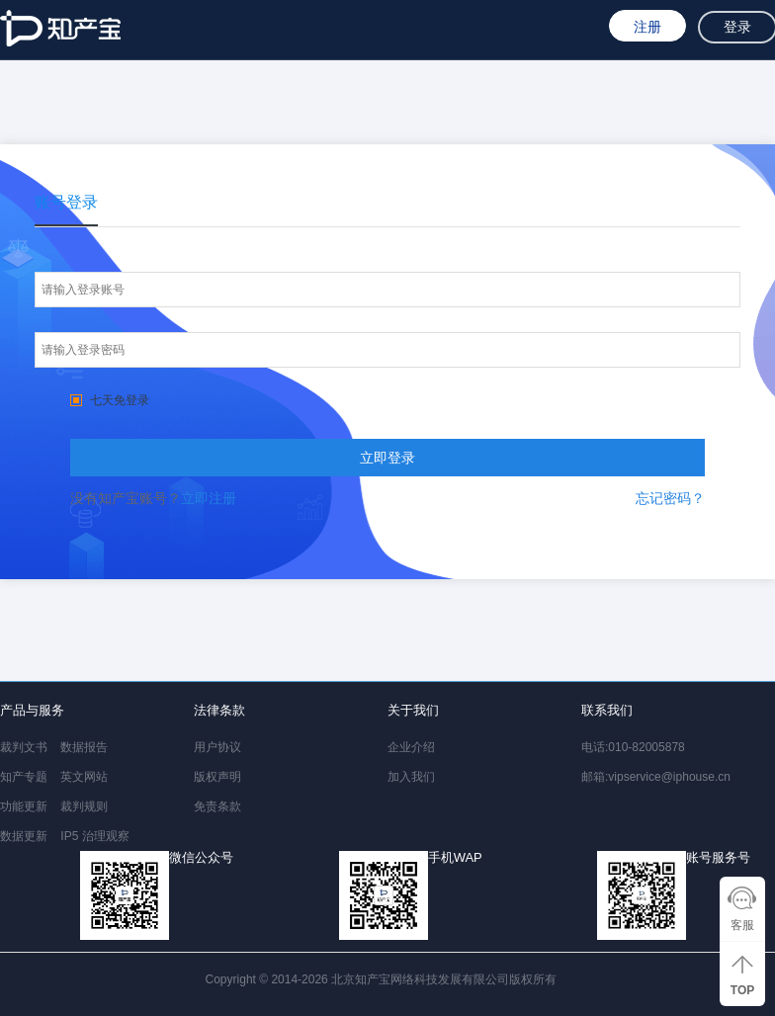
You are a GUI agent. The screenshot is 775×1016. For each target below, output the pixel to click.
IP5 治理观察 (94, 836)
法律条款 (219, 710)
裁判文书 (23, 747)
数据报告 (84, 747)
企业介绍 (411, 747)
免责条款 (217, 806)
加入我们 (411, 777)
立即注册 (208, 498)
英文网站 (84, 777)
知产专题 (23, 777)
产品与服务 (32, 710)
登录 (737, 27)
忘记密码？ (670, 498)
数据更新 (23, 836)
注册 (647, 27)
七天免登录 (109, 400)
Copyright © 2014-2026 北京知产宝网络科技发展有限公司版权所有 (384, 979)
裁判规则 (84, 806)
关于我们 (413, 710)
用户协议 (217, 747)
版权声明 (217, 777)
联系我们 (607, 710)
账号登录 (66, 202)
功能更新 (23, 806)
